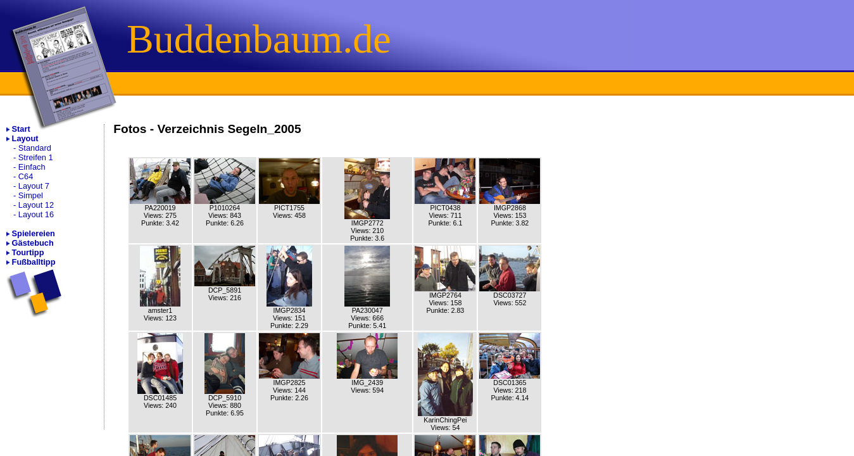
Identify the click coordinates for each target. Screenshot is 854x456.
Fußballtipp (34, 262)
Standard (34, 148)
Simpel (30, 195)
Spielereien (33, 233)
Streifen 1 (35, 157)
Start (21, 129)
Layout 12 (36, 205)
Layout (25, 138)
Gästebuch (33, 243)
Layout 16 (36, 214)
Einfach (32, 167)
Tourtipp (28, 252)
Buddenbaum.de (259, 38)
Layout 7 (33, 186)
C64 (25, 176)
